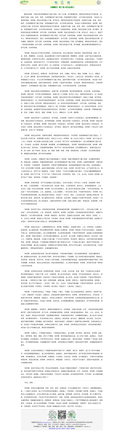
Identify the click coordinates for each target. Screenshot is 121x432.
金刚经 (73, 428)
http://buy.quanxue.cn (46, 422)
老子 (60, 428)
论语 (57, 428)
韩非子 (64, 428)
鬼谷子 (69, 428)
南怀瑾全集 (52, 428)
